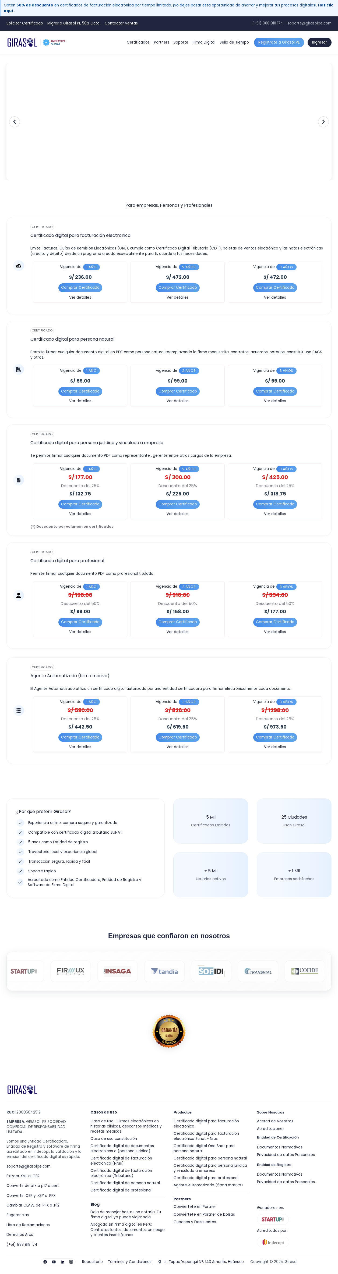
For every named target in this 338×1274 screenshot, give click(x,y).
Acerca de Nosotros (275, 1121)
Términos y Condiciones (130, 1261)
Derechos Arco (19, 1234)
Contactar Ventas (121, 23)
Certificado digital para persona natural (210, 1158)
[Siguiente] (323, 121)
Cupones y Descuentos (195, 1222)
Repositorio (92, 1261)
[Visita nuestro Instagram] (71, 1262)
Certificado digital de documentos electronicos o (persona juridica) (122, 1148)
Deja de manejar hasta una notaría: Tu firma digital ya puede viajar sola (125, 1214)
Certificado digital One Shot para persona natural (204, 1148)
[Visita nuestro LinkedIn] (62, 1262)
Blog (95, 1204)
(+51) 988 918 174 (267, 23)
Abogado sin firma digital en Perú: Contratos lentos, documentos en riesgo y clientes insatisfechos (127, 1229)
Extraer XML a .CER (23, 1176)
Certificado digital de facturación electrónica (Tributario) (121, 1173)
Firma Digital (204, 42)
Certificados (138, 42)
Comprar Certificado (80, 287)
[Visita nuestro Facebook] (45, 1262)
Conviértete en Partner (195, 1206)
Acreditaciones (270, 1128)
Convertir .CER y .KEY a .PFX (30, 1195)
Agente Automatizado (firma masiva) (208, 1185)
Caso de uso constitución (113, 1138)
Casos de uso (103, 1112)
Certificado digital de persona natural (125, 1183)
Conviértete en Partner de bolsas (204, 1214)
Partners (161, 42)
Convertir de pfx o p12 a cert (32, 1185)
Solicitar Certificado (24, 23)
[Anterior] (14, 121)
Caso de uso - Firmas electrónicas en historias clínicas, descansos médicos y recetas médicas (126, 1126)
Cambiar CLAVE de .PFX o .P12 (32, 1205)
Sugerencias (17, 1215)
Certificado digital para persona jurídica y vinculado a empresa (210, 1168)
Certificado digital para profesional (206, 1177)
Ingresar (319, 42)
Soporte (181, 42)
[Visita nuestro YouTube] (54, 1262)
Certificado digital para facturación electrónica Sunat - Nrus (206, 1136)
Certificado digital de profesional (121, 1190)
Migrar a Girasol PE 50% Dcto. (73, 23)
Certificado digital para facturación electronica (206, 1124)
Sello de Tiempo (234, 42)
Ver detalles (80, 297)
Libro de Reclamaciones (28, 1224)
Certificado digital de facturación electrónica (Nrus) (121, 1161)
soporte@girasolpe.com (309, 23)
